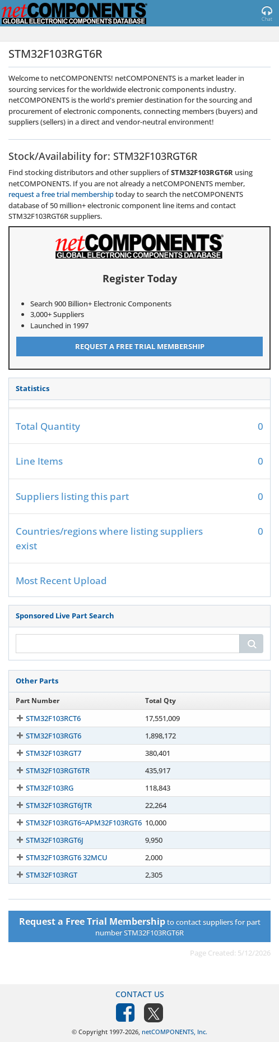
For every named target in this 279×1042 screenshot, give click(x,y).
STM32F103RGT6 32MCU (67, 857)
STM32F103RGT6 (53, 736)
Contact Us (139, 994)
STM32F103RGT (51, 875)
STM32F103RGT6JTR (59, 805)
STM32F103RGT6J (54, 840)
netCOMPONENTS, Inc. (174, 1031)
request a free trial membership (61, 194)
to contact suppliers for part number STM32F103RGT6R (140, 926)
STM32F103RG (49, 788)
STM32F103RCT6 (53, 718)
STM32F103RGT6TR (58, 770)
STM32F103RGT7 (53, 753)
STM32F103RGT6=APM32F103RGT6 (84, 823)
